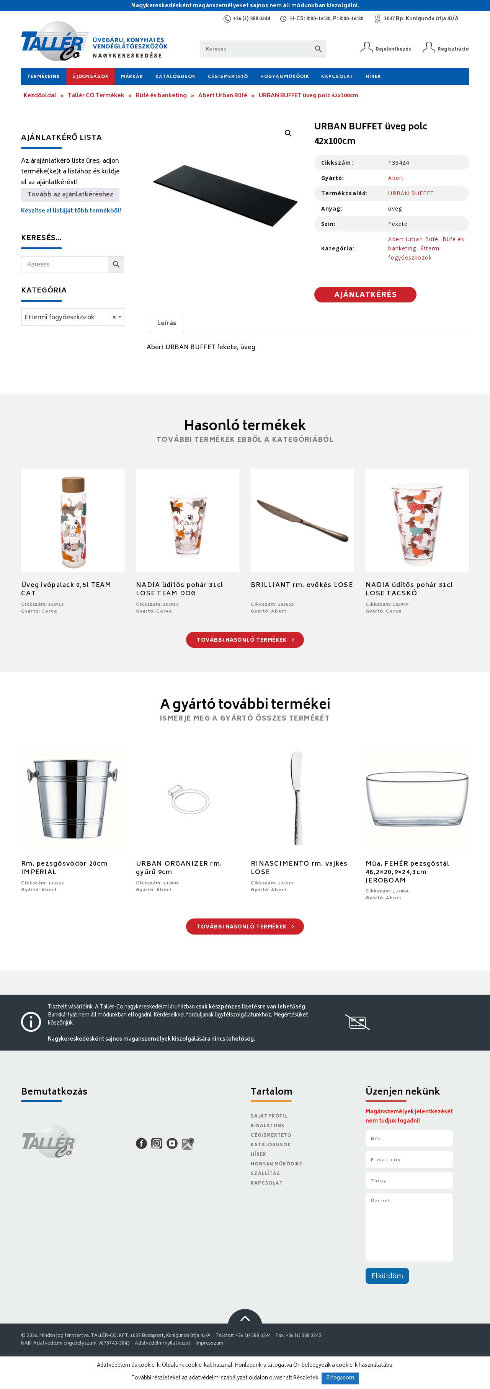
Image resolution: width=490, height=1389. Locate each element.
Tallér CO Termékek (96, 96)
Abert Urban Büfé (222, 96)
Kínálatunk (268, 1126)
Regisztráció (453, 49)
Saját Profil (269, 1116)
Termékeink (43, 77)
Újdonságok (90, 77)
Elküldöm (387, 1277)
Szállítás (265, 1174)
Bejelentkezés (393, 49)
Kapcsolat (337, 77)
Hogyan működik (284, 77)
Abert (396, 177)
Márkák (132, 77)
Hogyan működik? (276, 1164)
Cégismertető (228, 77)
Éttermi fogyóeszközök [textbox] (70, 318)
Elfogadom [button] (340, 1378)
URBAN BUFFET (411, 193)
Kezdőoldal (40, 96)
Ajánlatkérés (365, 295)
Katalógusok (175, 77)
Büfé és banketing (161, 96)
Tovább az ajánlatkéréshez (70, 195)
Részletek (305, 1378)
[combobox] (72, 317)
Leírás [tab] (166, 323)
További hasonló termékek (245, 640)
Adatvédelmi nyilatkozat (163, 1344)
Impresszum (209, 1344)
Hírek (373, 77)
